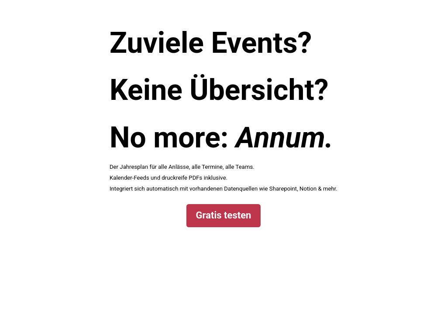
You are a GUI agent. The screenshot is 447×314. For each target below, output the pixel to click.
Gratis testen (223, 215)
